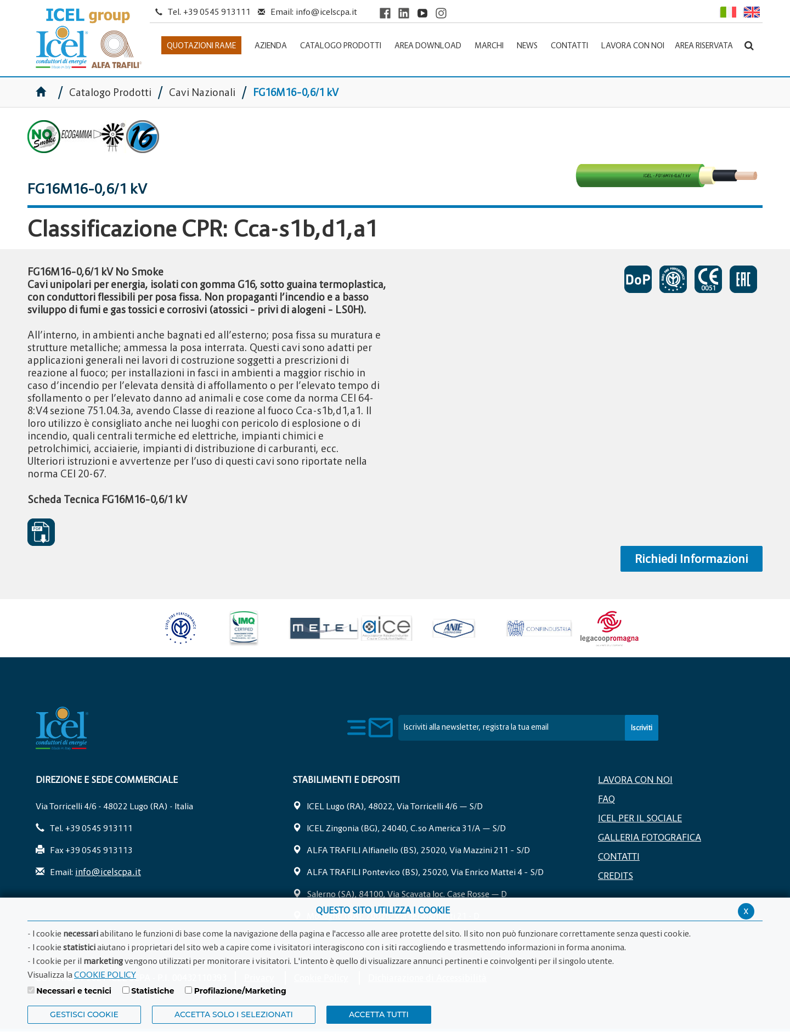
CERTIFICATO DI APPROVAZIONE (673, 279)
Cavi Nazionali (202, 92)
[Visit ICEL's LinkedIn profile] (403, 13)
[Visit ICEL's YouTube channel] (422, 13)
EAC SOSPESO (743, 279)
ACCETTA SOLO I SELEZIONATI (233, 1014)
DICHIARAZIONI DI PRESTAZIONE (638, 279)
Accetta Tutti (379, 1014)
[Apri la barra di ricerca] (749, 45)
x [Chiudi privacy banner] (746, 910)
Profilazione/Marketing (240, 991)
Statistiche (152, 991)
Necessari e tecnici (73, 991)
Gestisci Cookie (84, 1014)
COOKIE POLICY (105, 974)
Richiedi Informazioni (691, 559)
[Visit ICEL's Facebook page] (385, 13)
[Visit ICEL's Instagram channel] (441, 13)
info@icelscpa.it (326, 11)
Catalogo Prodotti (111, 92)
